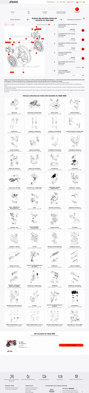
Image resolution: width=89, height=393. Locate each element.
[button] (84, 18)
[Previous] (28, 20)
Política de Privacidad (30, 389)
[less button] (76, 30)
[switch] (49, 24)
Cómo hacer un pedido (11, 389)
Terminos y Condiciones (31, 387)
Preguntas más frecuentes (11, 387)
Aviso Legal (28, 390)
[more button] (80, 30)
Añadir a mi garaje (71, 345)
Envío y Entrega (29, 392)
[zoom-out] (6, 25)
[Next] (61, 20)
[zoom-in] (13, 25)
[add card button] (83, 30)
